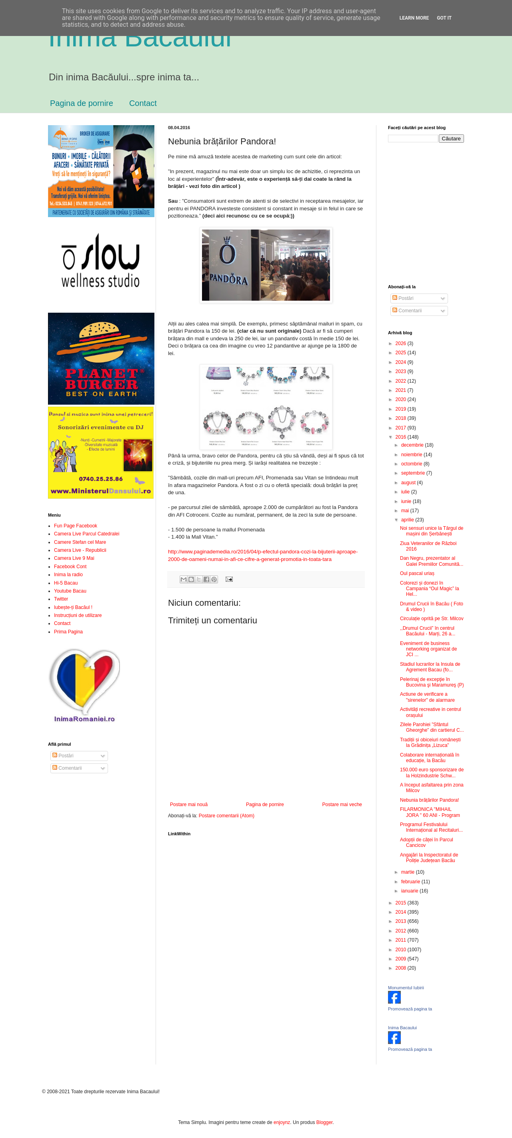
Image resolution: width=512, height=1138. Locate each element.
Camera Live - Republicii (80, 550)
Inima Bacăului (140, 36)
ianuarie (410, 891)
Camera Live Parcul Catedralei (86, 534)
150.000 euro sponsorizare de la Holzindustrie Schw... (432, 772)
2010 (402, 949)
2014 (402, 912)
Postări (63, 756)
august (409, 482)
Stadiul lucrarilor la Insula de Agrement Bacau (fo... (430, 667)
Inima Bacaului (402, 1027)
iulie (406, 492)
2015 (402, 903)
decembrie (413, 445)
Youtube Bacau (70, 591)
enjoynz (282, 1122)
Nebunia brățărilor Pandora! (429, 800)
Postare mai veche (342, 804)
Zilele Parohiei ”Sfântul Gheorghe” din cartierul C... (432, 727)
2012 (402, 931)
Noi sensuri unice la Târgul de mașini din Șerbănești (432, 531)
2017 (402, 428)
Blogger (324, 1122)
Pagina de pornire (81, 103)
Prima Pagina (68, 632)
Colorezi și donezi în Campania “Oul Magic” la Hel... (429, 588)
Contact (143, 103)
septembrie (413, 473)
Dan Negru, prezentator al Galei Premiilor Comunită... (431, 561)
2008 (402, 968)
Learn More (414, 18)
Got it (444, 18)
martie (408, 872)
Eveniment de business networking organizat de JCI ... (428, 649)
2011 (402, 940)
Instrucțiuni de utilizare (78, 615)
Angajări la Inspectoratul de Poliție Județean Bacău (429, 857)
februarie (411, 881)
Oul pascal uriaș (417, 573)
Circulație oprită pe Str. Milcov (432, 618)
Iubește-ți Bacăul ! (73, 607)
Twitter (61, 599)
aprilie (408, 520)
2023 (402, 371)
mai (405, 510)
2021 (402, 390)
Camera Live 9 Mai (74, 558)
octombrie (412, 464)
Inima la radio (68, 574)
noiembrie (412, 454)
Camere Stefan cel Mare (80, 542)
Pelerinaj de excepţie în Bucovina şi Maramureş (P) (432, 682)
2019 (402, 409)
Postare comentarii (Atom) (226, 816)
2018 (402, 418)
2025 (402, 352)
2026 (402, 343)
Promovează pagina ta (410, 1008)
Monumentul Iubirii (406, 987)
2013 (402, 921)
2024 (402, 362)
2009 (402, 959)
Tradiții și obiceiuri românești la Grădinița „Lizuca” (430, 742)
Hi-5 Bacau (66, 583)
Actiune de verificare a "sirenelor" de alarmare (427, 697)
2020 (402, 399)
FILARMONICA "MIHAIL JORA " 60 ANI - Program (430, 812)
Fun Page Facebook (75, 526)
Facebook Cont (70, 566)
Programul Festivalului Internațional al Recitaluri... (431, 827)
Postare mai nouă (189, 804)
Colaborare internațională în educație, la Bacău (429, 757)
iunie (407, 501)
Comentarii (67, 768)
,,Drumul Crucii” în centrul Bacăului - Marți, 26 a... (427, 631)
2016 (402, 437)
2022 (402, 381)
